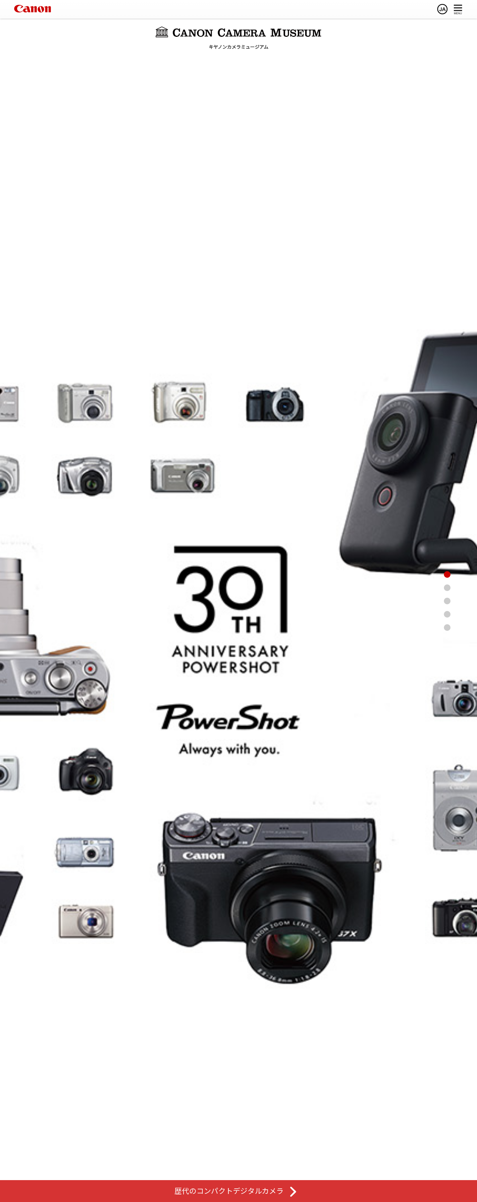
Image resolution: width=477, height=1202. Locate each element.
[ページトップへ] (460, 574)
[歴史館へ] (460, 614)
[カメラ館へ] (460, 587)
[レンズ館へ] (460, 601)
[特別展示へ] (460, 627)
